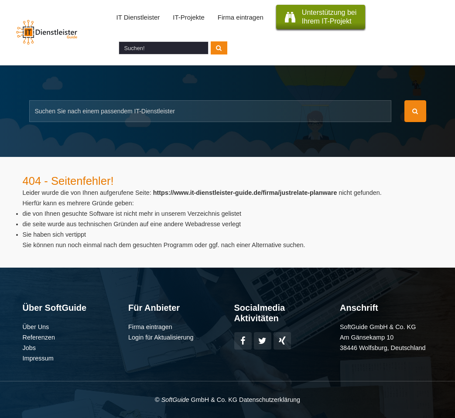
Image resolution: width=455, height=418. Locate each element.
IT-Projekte (189, 17)
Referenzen (39, 337)
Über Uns (36, 326)
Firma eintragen (240, 17)
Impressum (38, 358)
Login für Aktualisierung (161, 337)
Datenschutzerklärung (269, 399)
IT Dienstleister (138, 17)
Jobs (29, 347)
